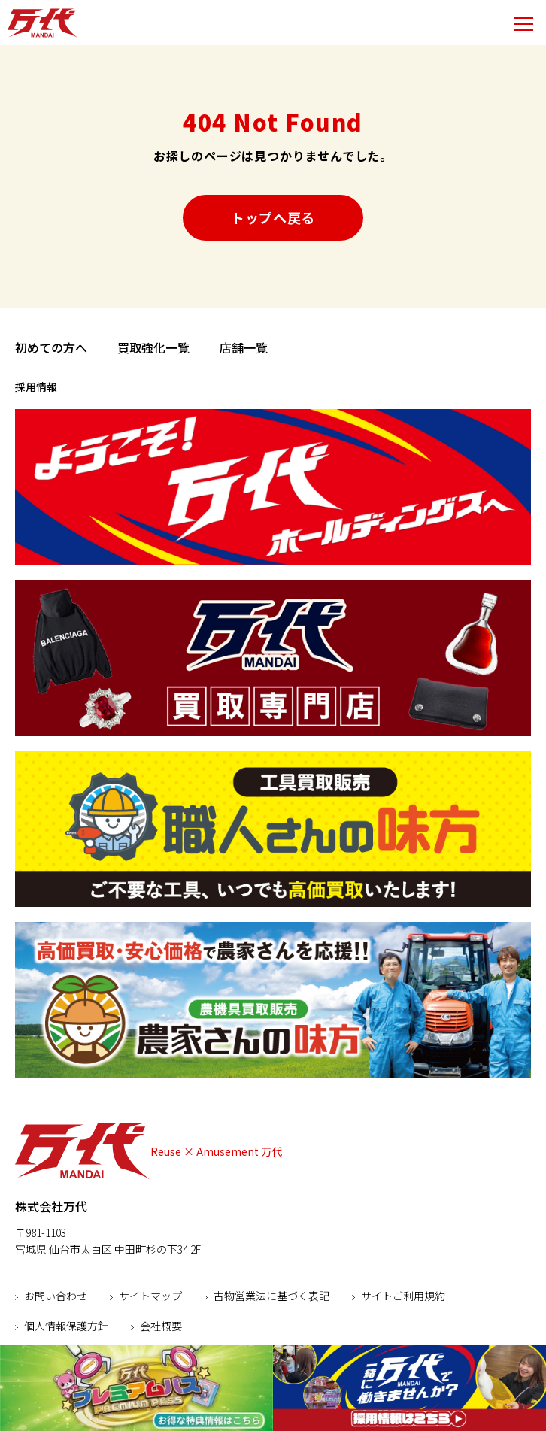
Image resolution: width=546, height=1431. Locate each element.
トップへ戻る (273, 217)
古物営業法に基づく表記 (271, 1295)
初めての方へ (51, 347)
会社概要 (161, 1325)
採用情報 (36, 386)
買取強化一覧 (153, 347)
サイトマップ (150, 1295)
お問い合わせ (55, 1295)
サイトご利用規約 (403, 1295)
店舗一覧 (244, 347)
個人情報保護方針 (66, 1325)
